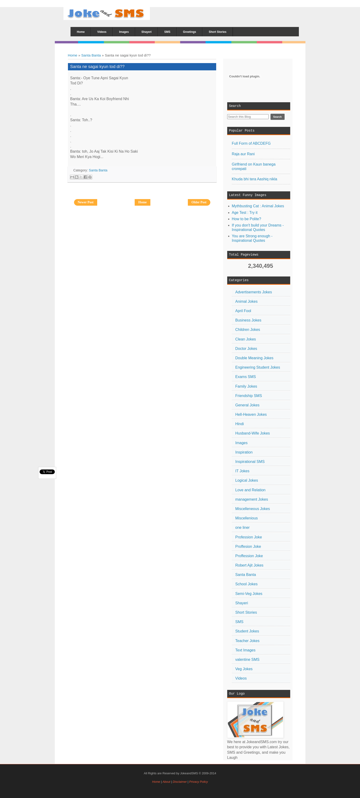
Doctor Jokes (246, 349)
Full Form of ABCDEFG (251, 143)
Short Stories (246, 612)
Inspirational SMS (250, 462)
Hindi (239, 424)
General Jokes (247, 405)
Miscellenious (246, 518)
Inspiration (244, 452)
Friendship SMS (248, 396)
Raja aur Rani (243, 154)
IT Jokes (242, 471)
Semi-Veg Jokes (249, 594)
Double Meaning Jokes (254, 358)
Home (73, 55)
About (166, 781)
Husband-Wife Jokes (252, 433)
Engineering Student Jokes (257, 367)
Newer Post (86, 202)
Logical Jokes (246, 480)
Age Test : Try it (245, 213)
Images (241, 443)
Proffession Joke (249, 556)
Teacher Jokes (247, 641)
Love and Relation (250, 490)
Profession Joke (248, 537)
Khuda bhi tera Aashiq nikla (254, 179)
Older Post (199, 202)
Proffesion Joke (248, 546)
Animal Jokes (246, 301)
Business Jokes (248, 320)
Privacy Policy (198, 781)
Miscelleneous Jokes (252, 509)
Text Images (245, 650)
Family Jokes (246, 386)
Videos (241, 678)
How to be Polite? (246, 219)
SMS (239, 622)
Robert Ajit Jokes (249, 565)
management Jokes (251, 499)
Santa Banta (91, 55)
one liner (242, 527)
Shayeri (241, 603)
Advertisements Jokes (253, 292)
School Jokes (246, 584)
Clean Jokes (245, 339)
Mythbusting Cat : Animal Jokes (258, 206)
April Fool (243, 311)
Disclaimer (180, 781)
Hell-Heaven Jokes (251, 414)
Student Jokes (247, 631)
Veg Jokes (244, 669)
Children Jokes (247, 330)
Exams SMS (245, 377)
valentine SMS (247, 660)
